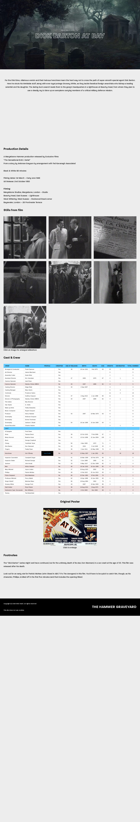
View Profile (47, 453)
